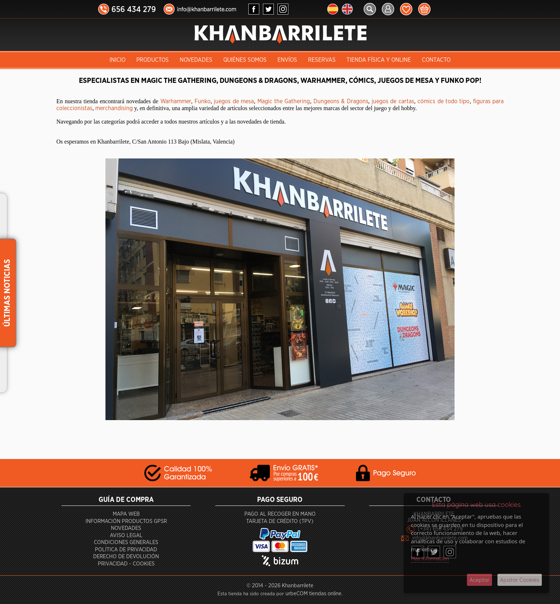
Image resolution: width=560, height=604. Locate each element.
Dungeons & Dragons (340, 101)
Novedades (196, 60)
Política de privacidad (126, 549)
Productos (152, 60)
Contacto (436, 60)
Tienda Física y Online (379, 60)
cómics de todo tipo (443, 101)
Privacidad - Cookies (126, 564)
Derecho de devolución (126, 556)
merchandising (114, 108)
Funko (203, 101)
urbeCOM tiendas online (313, 593)
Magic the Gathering (283, 101)
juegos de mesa (234, 101)
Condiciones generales (126, 542)
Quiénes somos (245, 60)
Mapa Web (126, 514)
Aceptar (479, 579)
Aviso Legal (126, 535)
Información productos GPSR (126, 521)
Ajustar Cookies (519, 579)
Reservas (322, 60)
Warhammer (175, 101)
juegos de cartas (393, 101)
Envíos (287, 60)
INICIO (117, 60)
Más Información (430, 558)
